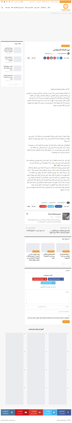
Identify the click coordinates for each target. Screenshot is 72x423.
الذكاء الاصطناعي (52, 202)
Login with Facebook (56, 279)
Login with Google (40, 279)
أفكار (49, 7)
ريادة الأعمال (32, 2)
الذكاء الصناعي (44, 202)
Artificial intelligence (61, 202)
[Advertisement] (36, 27)
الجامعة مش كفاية (54, 2)
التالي (63, 263)
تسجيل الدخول (19, 2)
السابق (67, 263)
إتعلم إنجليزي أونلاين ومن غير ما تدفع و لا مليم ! (8, 77)
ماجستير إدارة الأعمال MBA (17, 7)
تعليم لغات (38, 2)
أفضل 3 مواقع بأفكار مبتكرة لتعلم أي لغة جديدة (8, 68)
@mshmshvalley (34, 329)
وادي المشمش (65, 46)
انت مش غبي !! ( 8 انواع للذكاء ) (35, 230)
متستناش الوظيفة (45, 2)
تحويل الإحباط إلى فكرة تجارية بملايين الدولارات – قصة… (8, 49)
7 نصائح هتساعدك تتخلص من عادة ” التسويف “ (8, 59)
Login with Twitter (48, 282)
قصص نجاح (36, 7)
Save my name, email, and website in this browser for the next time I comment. (48, 318)
